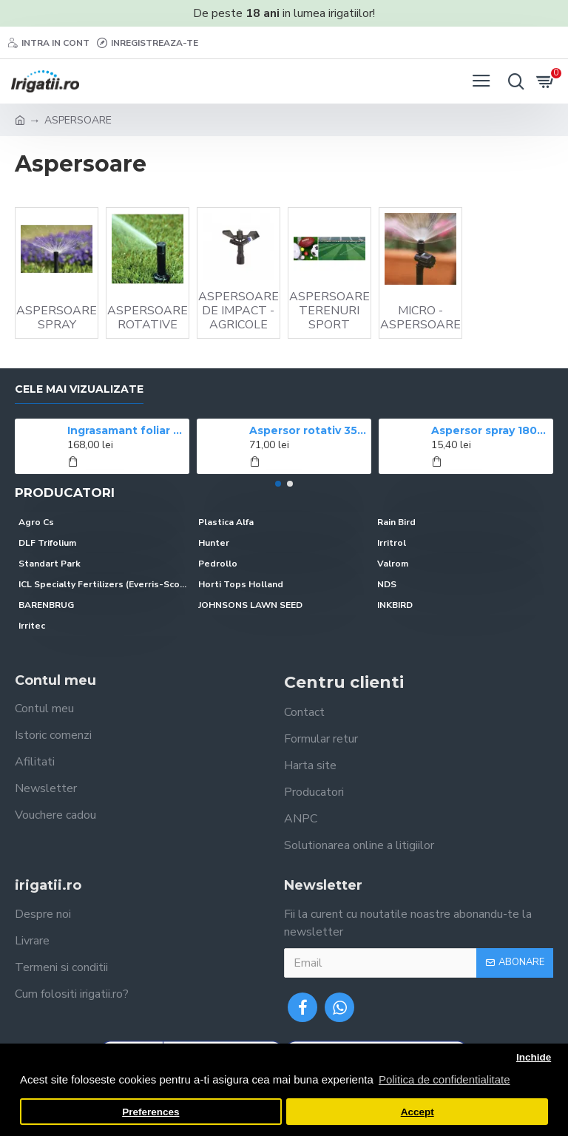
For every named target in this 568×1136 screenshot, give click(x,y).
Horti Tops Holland (240, 584)
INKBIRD (395, 605)
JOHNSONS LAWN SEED (250, 605)
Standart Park (49, 563)
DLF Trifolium (47, 543)
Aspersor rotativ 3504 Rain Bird (308, 430)
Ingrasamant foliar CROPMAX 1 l (126, 430)
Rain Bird (396, 522)
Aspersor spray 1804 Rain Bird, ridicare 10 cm (490, 430)
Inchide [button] (533, 1057)
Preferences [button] (150, 1112)
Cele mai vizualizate (79, 389)
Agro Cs (36, 522)
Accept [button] (417, 1112)
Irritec (31, 626)
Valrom (392, 563)
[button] (278, 484)
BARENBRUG (46, 605)
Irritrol (391, 543)
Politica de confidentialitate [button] (444, 1079)
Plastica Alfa (226, 522)
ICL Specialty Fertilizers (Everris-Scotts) (104, 584)
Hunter (213, 543)
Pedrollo (217, 563)
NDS (386, 584)
